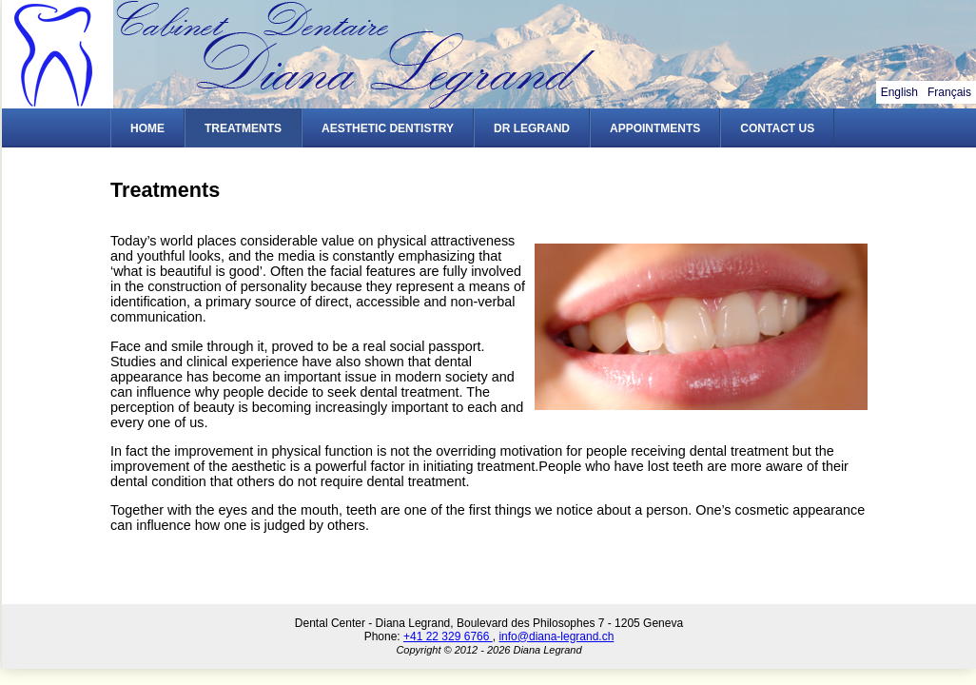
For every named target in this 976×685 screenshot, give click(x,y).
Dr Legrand (532, 128)
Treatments (243, 128)
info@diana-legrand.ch (556, 636)
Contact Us (777, 128)
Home (147, 128)
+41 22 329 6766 (448, 636)
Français (949, 92)
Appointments (655, 128)
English (899, 92)
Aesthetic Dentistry (388, 128)
